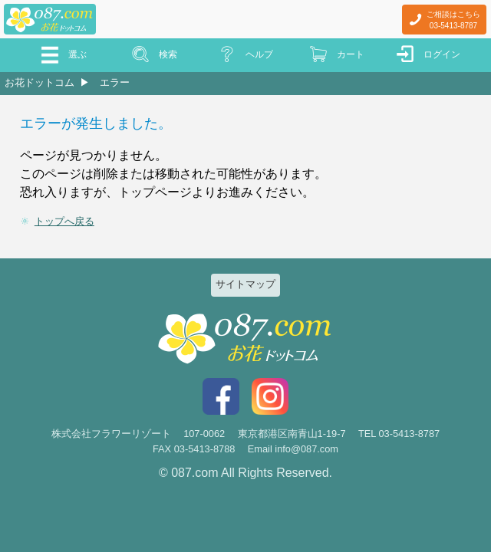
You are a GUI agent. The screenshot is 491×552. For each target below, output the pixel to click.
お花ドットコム (39, 82)
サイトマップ (245, 284)
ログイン (441, 54)
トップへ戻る (64, 221)
